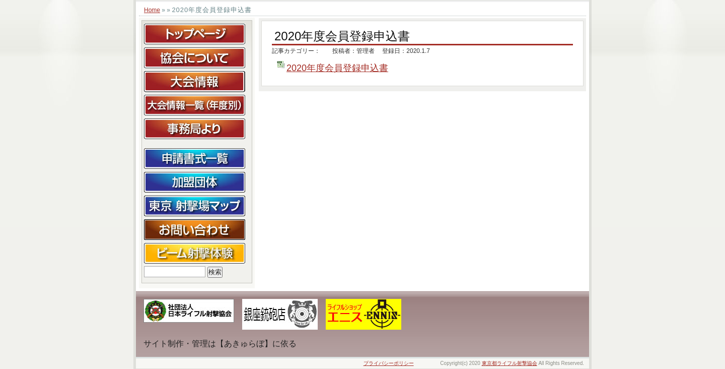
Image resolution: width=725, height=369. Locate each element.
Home (152, 10)
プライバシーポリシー (389, 363)
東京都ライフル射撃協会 (509, 363)
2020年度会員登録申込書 (337, 68)
